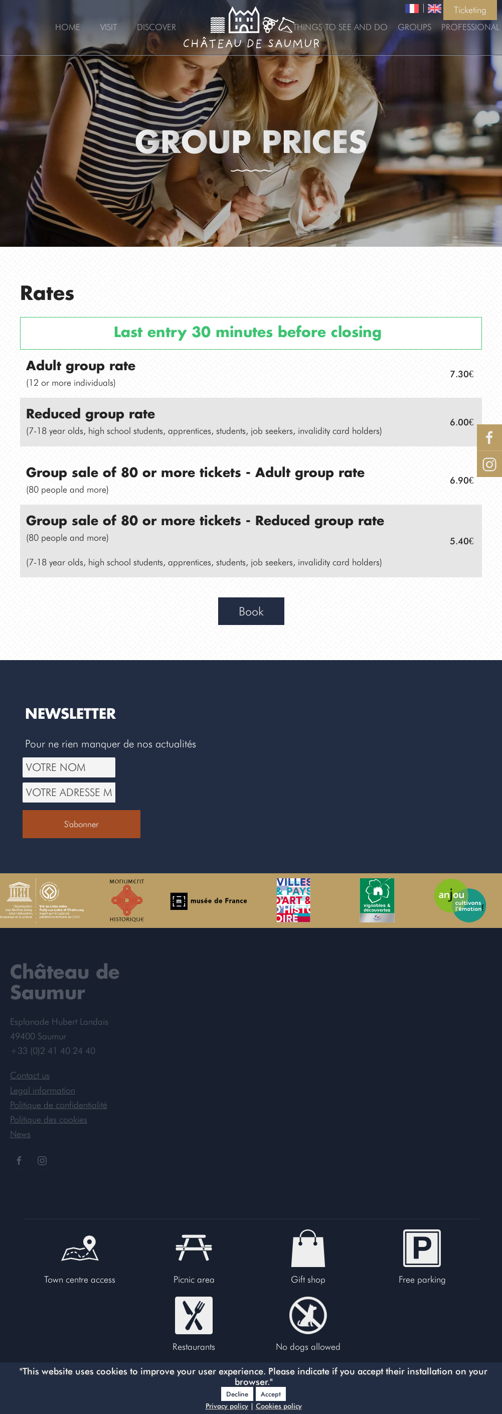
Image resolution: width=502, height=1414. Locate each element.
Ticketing (470, 10)
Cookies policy (279, 1406)
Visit (108, 27)
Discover (156, 27)
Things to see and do (340, 27)
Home (67, 27)
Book (251, 611)
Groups (414, 27)
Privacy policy (227, 1406)
